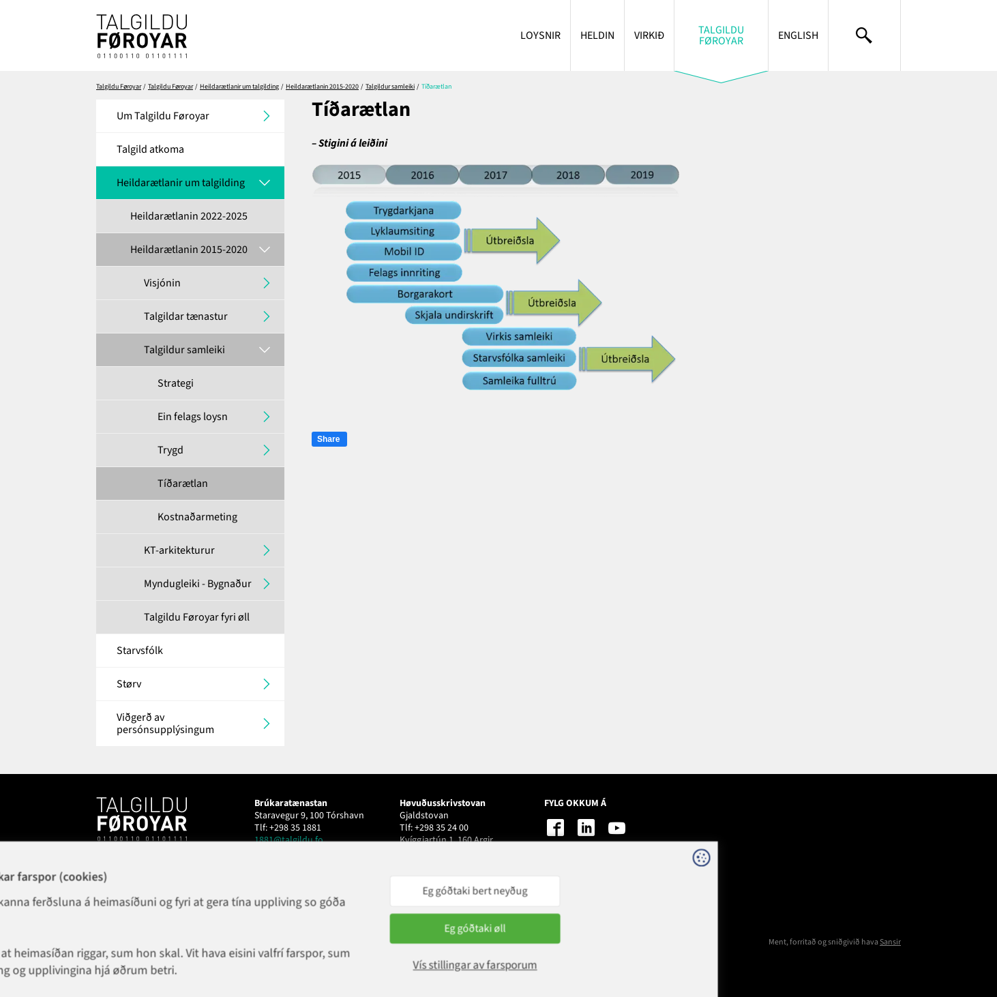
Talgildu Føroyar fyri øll (197, 617)
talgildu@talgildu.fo (440, 852)
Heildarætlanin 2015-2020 (322, 86)
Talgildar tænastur (186, 316)
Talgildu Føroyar (721, 35)
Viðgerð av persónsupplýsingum (165, 723)
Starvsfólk (140, 650)
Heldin (597, 35)
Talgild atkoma (150, 149)
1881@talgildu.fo (288, 840)
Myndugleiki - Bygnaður (198, 583)
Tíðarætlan (183, 483)
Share (328, 439)
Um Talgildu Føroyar (163, 115)
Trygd (170, 450)
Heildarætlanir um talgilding (239, 86)
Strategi (176, 383)
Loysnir (540, 35)
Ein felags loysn (193, 416)
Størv (129, 683)
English (798, 35)
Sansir (890, 942)
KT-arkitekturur (179, 550)
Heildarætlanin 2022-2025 (189, 216)
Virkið (649, 35)
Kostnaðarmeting (197, 516)
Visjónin (162, 283)
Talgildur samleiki (390, 86)
